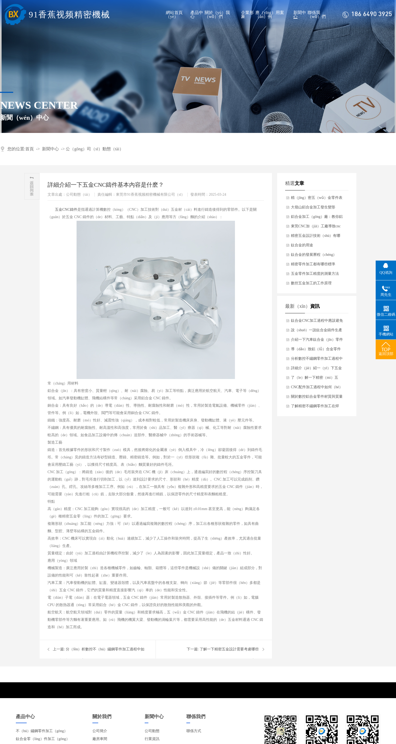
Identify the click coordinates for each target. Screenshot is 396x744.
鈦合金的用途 (302, 245)
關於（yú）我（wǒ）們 (217, 14)
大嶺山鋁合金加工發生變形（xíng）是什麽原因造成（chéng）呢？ (313, 208)
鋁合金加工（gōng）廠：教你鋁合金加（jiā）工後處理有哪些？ (317, 218)
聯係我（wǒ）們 (317, 14)
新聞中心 (299, 14)
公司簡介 (99, 731)
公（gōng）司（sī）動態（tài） (95, 149)
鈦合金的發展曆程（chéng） (314, 255)
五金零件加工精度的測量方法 (315, 274)
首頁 (29, 149)
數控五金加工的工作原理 (311, 283)
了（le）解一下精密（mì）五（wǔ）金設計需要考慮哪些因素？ (315, 379)
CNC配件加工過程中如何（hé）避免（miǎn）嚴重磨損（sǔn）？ (317, 388)
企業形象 (247, 14)
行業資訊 (152, 739)
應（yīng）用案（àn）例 (269, 14)
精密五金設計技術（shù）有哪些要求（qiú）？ (315, 237)
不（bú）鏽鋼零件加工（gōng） (42, 731)
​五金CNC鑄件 (66, 210)
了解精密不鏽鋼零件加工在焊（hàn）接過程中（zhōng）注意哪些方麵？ (316, 407)
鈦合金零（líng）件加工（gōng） (43, 739)
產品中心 (196, 14)
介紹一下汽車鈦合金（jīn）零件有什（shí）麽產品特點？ (317, 341)
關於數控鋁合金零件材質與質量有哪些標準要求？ (317, 398)
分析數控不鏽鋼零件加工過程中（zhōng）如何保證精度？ (317, 360)
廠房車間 (99, 739)
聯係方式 (193, 731)
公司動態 (152, 731)
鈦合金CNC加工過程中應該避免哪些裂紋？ (317, 322)
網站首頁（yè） (174, 14)
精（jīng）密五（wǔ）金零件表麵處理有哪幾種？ (316, 199)
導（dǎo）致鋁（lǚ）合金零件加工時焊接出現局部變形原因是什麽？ (317, 350)
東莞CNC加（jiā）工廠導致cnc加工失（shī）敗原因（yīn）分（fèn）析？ (316, 227)
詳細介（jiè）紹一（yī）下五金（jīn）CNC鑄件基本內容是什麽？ (316, 369)
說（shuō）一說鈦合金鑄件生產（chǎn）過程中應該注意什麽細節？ (317, 331)
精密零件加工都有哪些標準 (313, 264)
